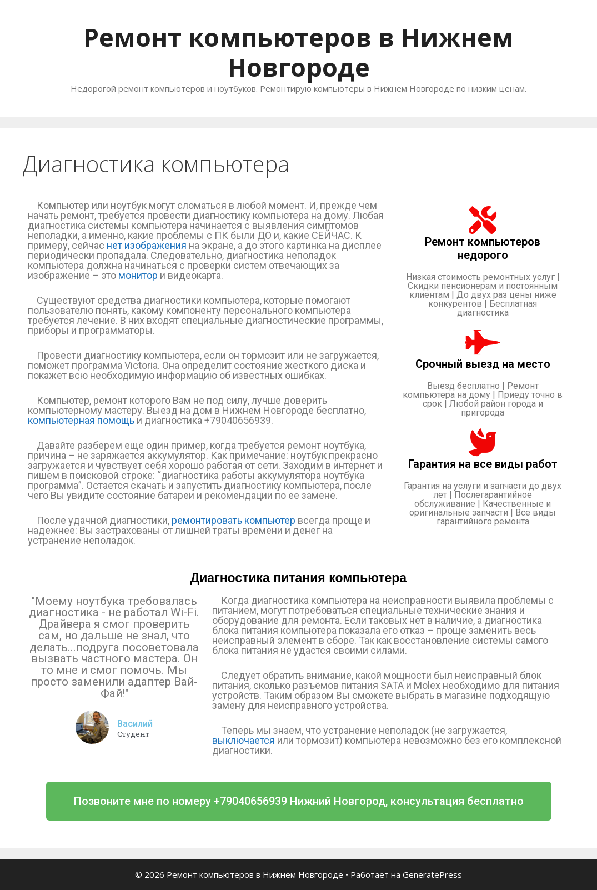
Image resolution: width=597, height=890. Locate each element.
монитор (138, 275)
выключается (243, 740)
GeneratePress (432, 874)
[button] (298, 801)
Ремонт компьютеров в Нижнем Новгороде (298, 52)
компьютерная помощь (81, 420)
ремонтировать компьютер (233, 520)
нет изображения (147, 245)
